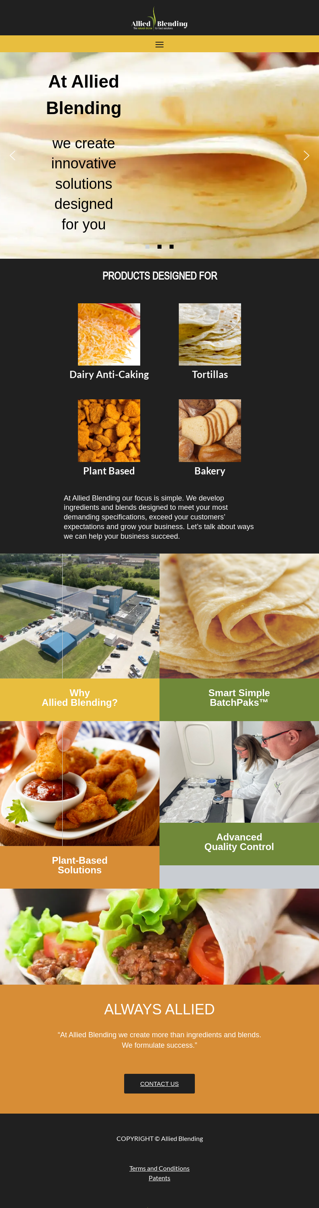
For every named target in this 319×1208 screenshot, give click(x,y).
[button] (159, 43)
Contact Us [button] (159, 1083)
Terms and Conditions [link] (159, 1168)
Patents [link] (159, 1177)
